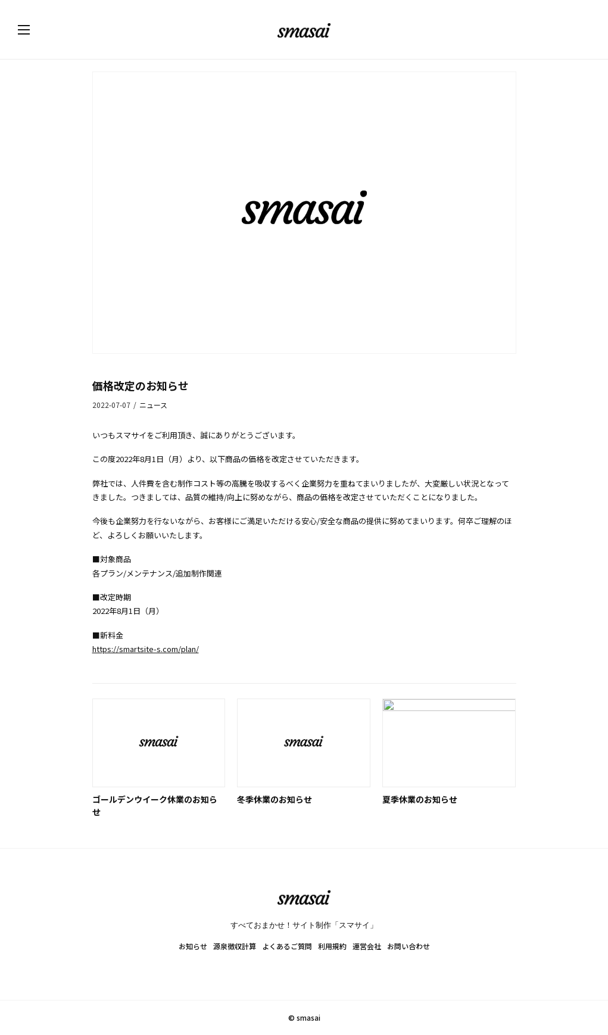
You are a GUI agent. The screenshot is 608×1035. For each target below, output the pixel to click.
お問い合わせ (408, 946)
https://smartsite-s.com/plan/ (145, 648)
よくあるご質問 (287, 946)
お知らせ (193, 946)
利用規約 (332, 946)
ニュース (153, 405)
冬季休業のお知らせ (274, 799)
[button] (36, 30)
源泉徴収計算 (234, 946)
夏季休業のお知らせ (419, 799)
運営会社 (367, 946)
